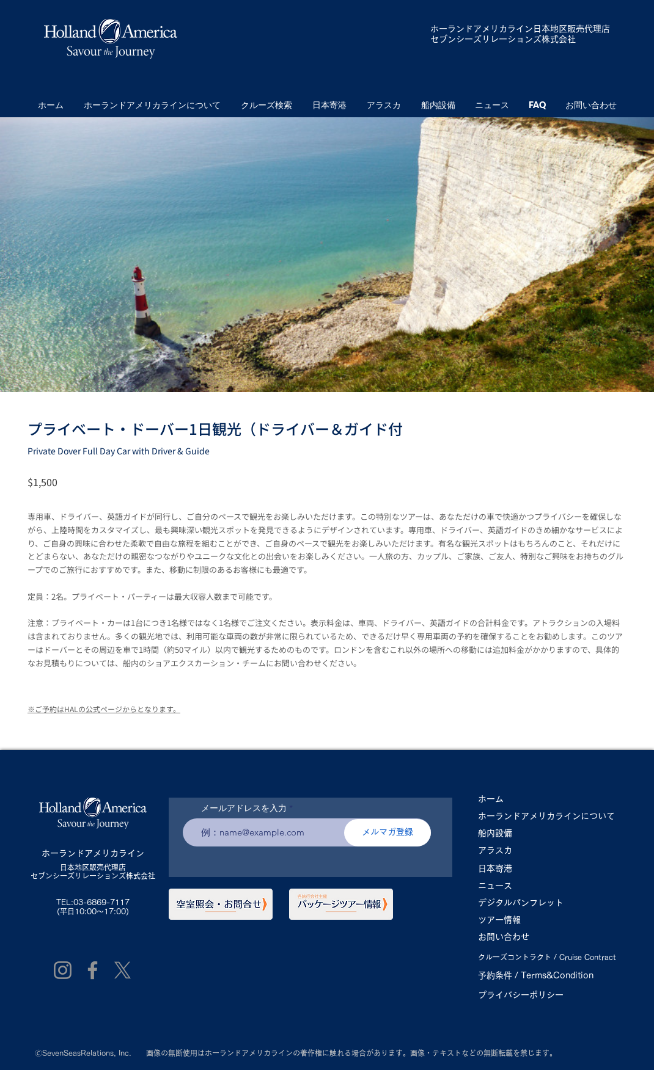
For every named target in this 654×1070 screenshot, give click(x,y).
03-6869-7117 (101, 902)
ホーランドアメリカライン (481, 28)
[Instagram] (63, 970)
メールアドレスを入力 (244, 808)
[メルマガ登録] (387, 832)
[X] (122, 970)
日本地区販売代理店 (93, 867)
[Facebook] (93, 970)
